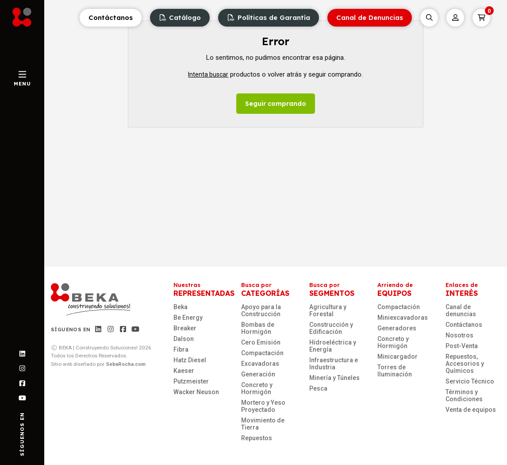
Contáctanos (110, 17)
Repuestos (256, 438)
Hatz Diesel (189, 360)
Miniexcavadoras (402, 317)
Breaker (184, 328)
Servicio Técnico (470, 381)
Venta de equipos (471, 409)
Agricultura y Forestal (327, 310)
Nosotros (459, 335)
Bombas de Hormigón (257, 328)
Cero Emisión (260, 342)
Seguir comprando (275, 104)
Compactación (262, 352)
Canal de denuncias (461, 310)
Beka (180, 306)
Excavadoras (260, 363)
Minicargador (397, 356)
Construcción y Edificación (331, 328)
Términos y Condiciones (464, 395)
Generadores (396, 328)
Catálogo (180, 17)
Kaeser (183, 370)
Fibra (180, 349)
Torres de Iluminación (394, 371)
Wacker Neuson (196, 391)
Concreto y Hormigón (257, 388)
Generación (258, 374)
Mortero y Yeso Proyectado (263, 406)
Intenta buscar (208, 74)
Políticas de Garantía (268, 17)
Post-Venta (462, 345)
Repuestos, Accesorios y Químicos (465, 363)
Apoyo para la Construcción (261, 310)
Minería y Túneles (334, 377)
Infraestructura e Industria (333, 363)
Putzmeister (191, 381)
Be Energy (188, 317)
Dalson (183, 338)
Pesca (318, 388)
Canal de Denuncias (369, 17)
